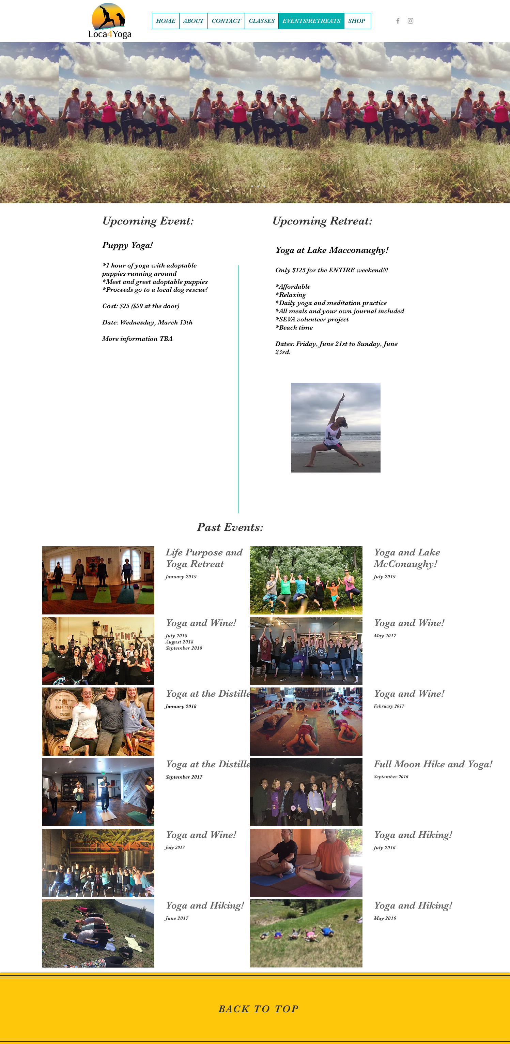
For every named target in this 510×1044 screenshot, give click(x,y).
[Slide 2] (252, 186)
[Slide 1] (246, 186)
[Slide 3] (258, 186)
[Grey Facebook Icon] (398, 21)
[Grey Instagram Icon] (410, 21)
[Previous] (31, 122)
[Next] (478, 122)
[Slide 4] (264, 186)
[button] (356, 21)
